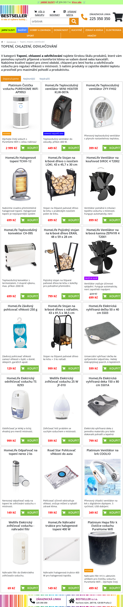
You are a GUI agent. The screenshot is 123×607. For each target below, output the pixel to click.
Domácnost (11, 42)
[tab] (118, 17)
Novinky (55, 13)
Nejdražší (45, 78)
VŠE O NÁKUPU (39, 13)
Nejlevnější (29, 78)
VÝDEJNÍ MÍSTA (69, 13)
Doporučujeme (11, 78)
